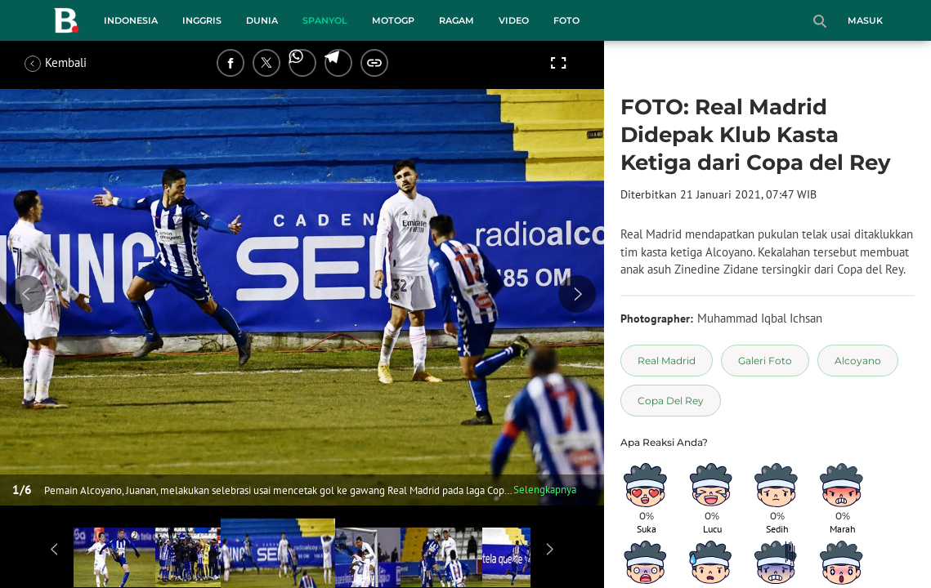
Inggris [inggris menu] (202, 20)
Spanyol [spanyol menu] (324, 20)
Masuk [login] (865, 20)
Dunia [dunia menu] (262, 20)
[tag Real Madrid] (666, 360)
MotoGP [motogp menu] (393, 20)
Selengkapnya (544, 490)
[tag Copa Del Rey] (670, 400)
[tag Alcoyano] (857, 360)
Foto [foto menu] (566, 20)
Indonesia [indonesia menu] (131, 20)
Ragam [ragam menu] (456, 20)
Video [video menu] (514, 20)
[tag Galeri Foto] (765, 360)
